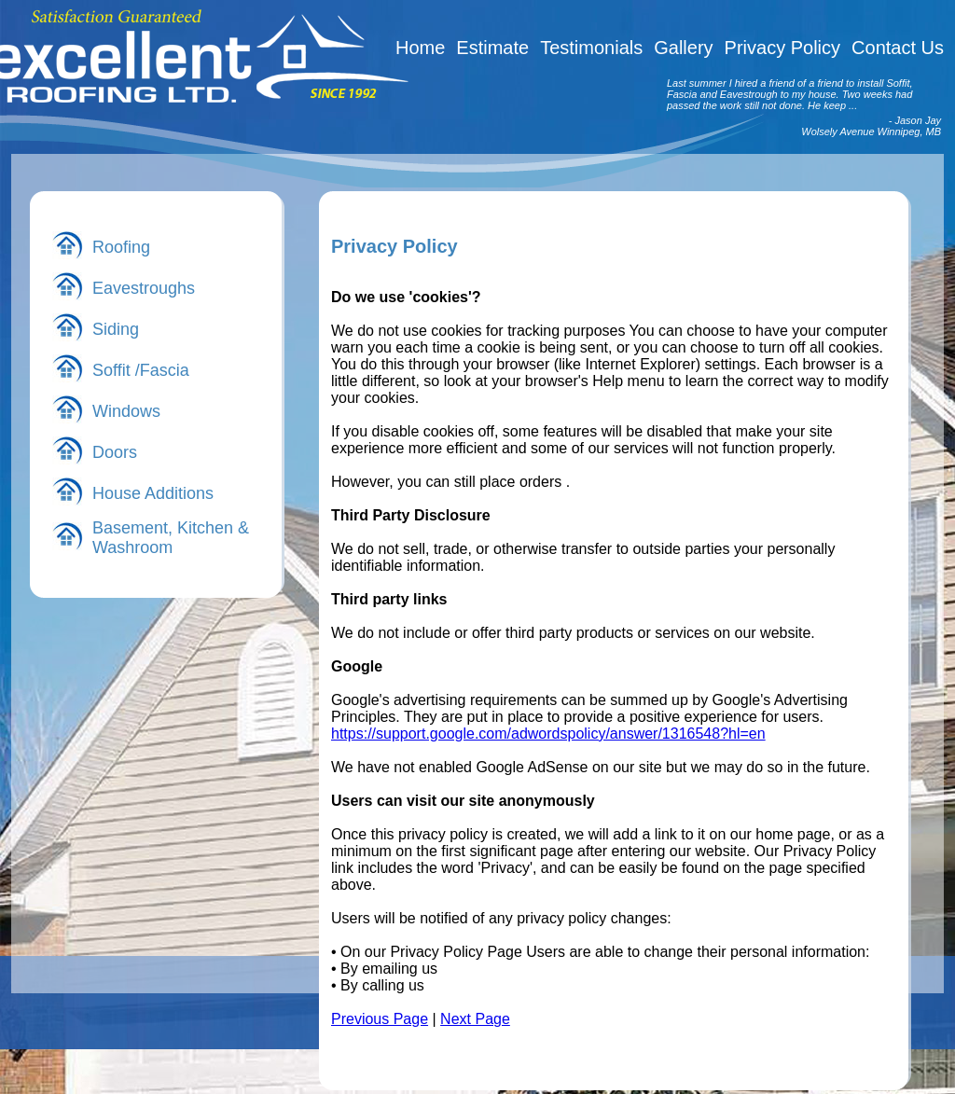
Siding (115, 329)
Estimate (492, 47)
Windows (126, 411)
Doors (114, 452)
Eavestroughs (143, 288)
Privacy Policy (782, 47)
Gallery (683, 47)
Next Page (475, 1019)
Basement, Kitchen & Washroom (170, 538)
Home (420, 47)
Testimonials (591, 47)
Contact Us (897, 47)
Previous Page (379, 1019)
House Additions (153, 493)
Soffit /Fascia (140, 370)
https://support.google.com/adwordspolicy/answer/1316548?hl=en (548, 733)
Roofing (121, 247)
